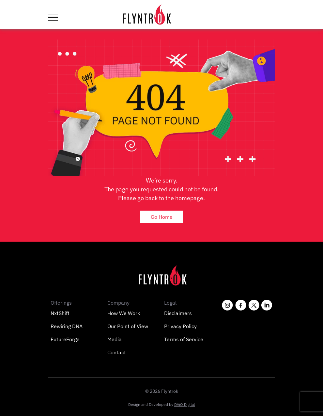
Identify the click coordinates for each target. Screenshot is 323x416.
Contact (116, 352)
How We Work (123, 313)
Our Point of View (127, 326)
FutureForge (65, 339)
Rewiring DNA (67, 326)
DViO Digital (184, 404)
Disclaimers (178, 313)
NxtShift (60, 313)
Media (114, 339)
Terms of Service (183, 339)
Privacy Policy (180, 326)
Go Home (162, 217)
